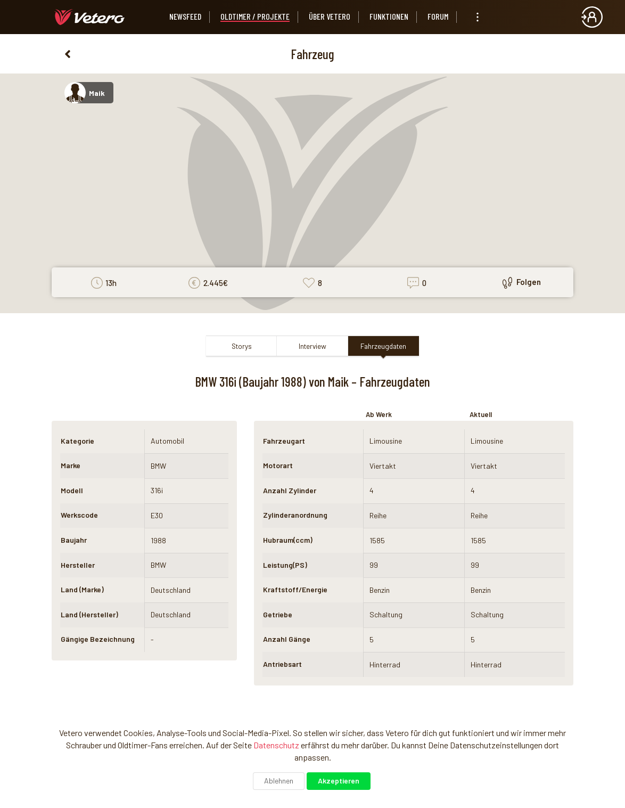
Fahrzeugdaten (383, 345)
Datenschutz (276, 745)
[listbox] (477, 17)
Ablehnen (278, 780)
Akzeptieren (338, 780)
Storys (242, 345)
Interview (312, 345)
